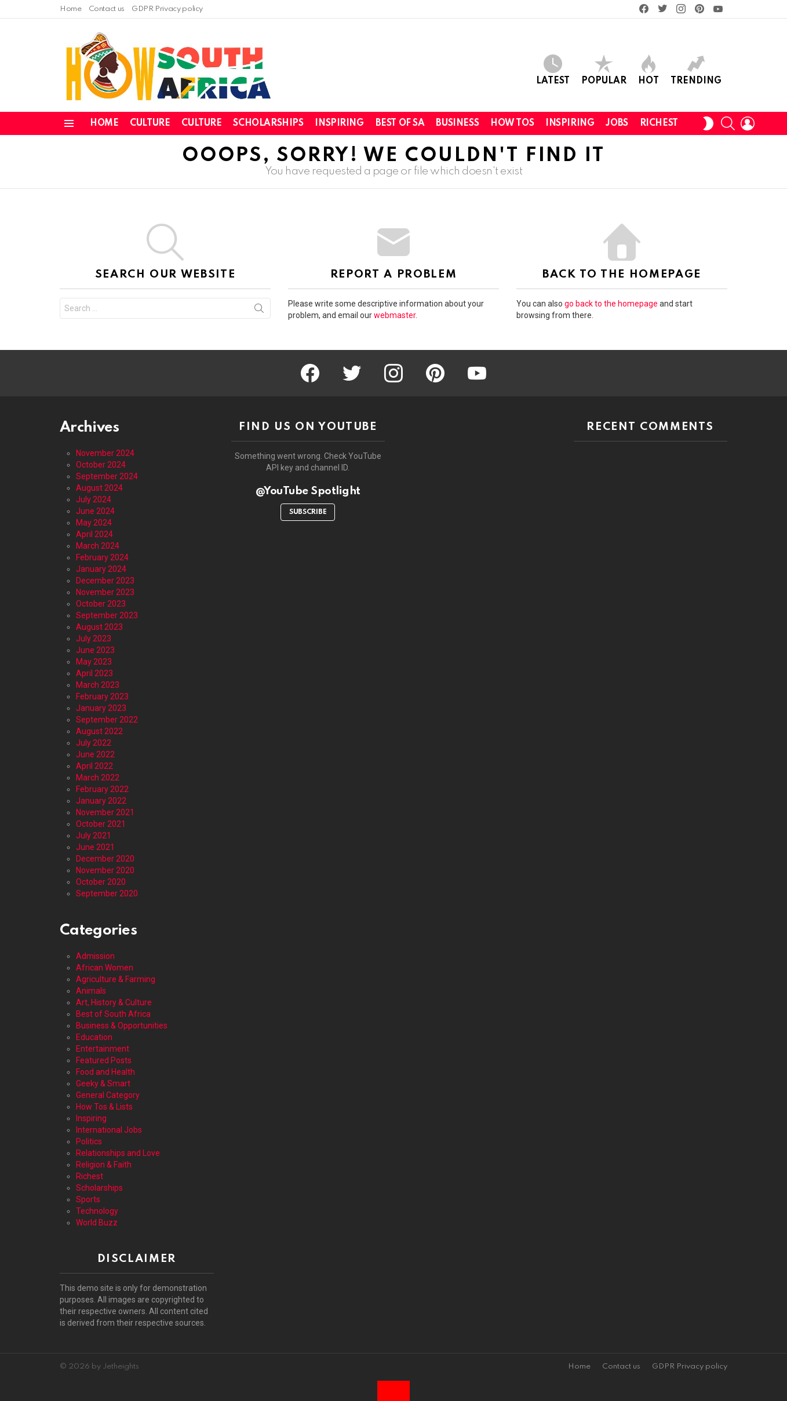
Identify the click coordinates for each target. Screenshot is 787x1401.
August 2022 (99, 731)
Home (71, 9)
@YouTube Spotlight (308, 491)
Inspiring (339, 123)
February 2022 (102, 789)
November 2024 (105, 453)
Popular (603, 69)
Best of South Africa (113, 1014)
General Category (108, 1095)
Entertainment (102, 1048)
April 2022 (94, 766)
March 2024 (97, 545)
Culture (150, 123)
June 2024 (95, 511)
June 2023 (95, 650)
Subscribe (307, 512)
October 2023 (101, 603)
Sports (88, 1199)
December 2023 (105, 580)
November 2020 (105, 870)
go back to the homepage (611, 303)
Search (259, 310)
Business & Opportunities (121, 1025)
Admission (95, 956)
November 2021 (105, 812)
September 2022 (107, 719)
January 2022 (101, 800)
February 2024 (102, 557)
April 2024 (94, 534)
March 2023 (97, 684)
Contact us (107, 9)
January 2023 (101, 708)
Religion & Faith (104, 1164)
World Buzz (97, 1222)
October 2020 (101, 881)
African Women (104, 967)
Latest (553, 69)
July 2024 (93, 499)
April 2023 (94, 673)
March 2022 (97, 777)
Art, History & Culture (114, 1002)
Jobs (617, 123)
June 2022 (95, 754)
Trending (696, 69)
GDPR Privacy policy (167, 9)
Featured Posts (104, 1060)
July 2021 (93, 835)
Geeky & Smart (103, 1083)
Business (457, 123)
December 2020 (105, 858)
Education (94, 1037)
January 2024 (101, 569)
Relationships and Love (118, 1153)
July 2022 (93, 742)
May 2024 (94, 522)
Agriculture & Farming (115, 979)
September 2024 (107, 476)
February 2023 (102, 696)
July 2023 (93, 638)
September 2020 (107, 893)
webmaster (395, 315)
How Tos (512, 123)
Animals (91, 990)
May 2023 (94, 661)
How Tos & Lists (104, 1106)
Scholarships (268, 123)
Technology (97, 1211)
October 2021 (101, 824)
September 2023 (107, 615)
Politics (89, 1141)
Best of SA (400, 123)
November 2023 (105, 592)
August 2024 (99, 487)
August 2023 (99, 627)
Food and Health (105, 1072)
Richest (659, 123)
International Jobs (109, 1129)
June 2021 (95, 847)
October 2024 (101, 464)
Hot (648, 69)
